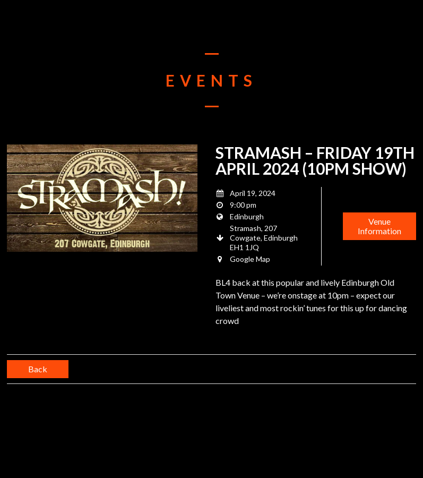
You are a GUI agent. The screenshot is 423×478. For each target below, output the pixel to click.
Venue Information (379, 226)
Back (37, 369)
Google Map (250, 258)
